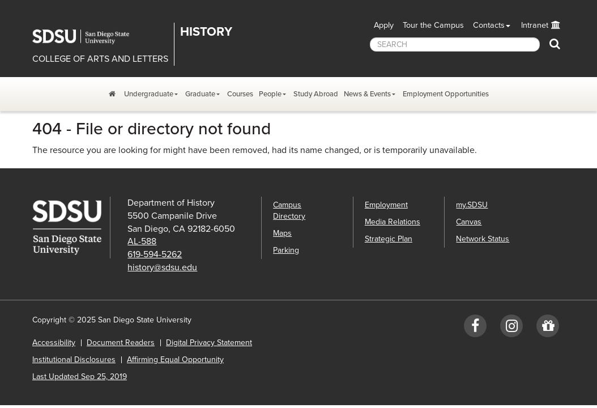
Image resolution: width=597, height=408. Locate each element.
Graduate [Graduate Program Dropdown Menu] (200, 94)
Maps (282, 233)
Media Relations (392, 222)
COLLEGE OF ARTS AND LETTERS (100, 59)
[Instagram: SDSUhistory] (511, 328)
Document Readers (121, 342)
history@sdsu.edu (162, 267)
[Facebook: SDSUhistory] (475, 328)
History (206, 31)
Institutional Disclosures (74, 359)
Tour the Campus (433, 25)
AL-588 (141, 241)
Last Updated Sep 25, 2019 (79, 376)
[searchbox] (455, 44)
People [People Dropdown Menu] (270, 94)
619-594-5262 (154, 254)
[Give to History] (548, 328)
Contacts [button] (489, 25)
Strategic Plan (388, 239)
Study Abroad (315, 94)
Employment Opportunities (446, 94)
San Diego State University (89, 37)
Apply (384, 25)
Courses (240, 94)
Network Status (482, 239)
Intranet (534, 25)
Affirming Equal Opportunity (175, 359)
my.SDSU (472, 205)
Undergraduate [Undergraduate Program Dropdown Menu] (148, 94)
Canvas (468, 222)
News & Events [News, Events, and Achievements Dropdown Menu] (367, 94)
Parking (286, 250)
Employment (386, 205)
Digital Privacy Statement (209, 342)
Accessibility (53, 342)
